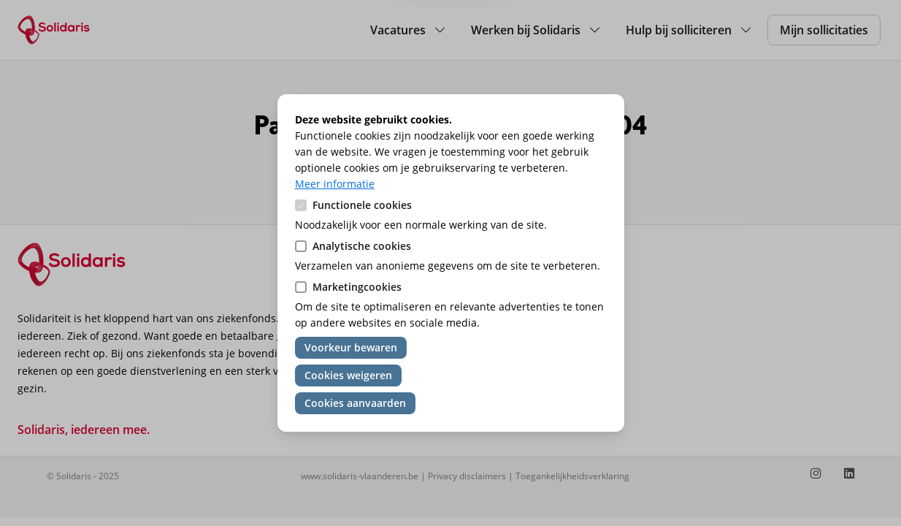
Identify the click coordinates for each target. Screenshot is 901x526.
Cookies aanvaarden (355, 403)
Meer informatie (335, 184)
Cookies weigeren (348, 375)
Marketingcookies (357, 287)
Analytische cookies (362, 246)
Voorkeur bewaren (350, 347)
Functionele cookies (362, 205)
